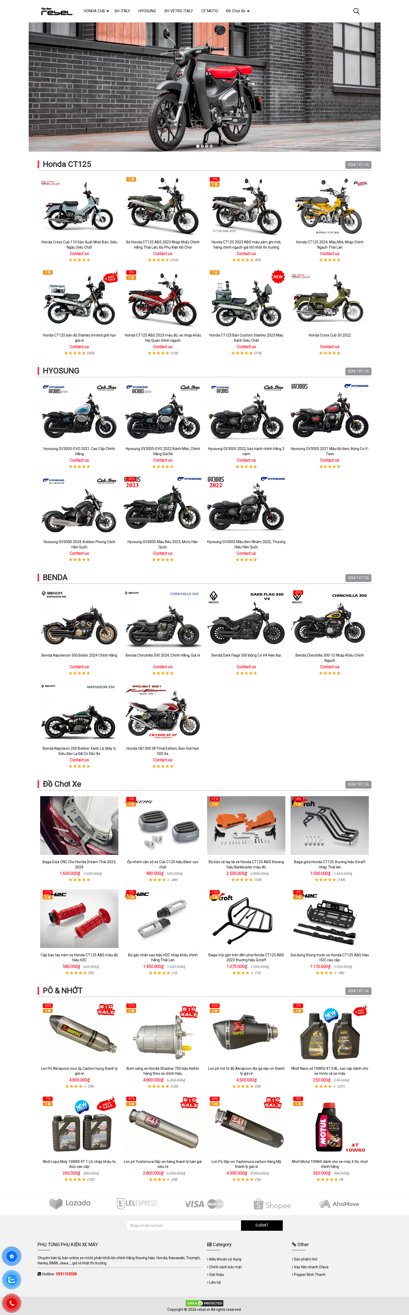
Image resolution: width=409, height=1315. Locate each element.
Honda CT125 (67, 164)
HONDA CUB (94, 11)
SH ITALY (122, 11)
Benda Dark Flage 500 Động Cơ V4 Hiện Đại (246, 655)
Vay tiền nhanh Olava (311, 1267)
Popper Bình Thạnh (310, 1274)
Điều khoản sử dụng (225, 1259)
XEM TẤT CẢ (358, 165)
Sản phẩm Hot (305, 1259)
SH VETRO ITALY (178, 11)
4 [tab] (211, 146)
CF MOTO (209, 11)
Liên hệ (215, 1282)
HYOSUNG (61, 370)
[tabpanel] (204, 87)
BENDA (55, 577)
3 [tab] (206, 146)
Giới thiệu (216, 1274)
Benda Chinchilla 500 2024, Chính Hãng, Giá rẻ (163, 655)
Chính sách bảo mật (225, 1267)
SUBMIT (262, 1225)
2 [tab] (202, 146)
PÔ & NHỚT (62, 990)
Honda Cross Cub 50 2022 (330, 335)
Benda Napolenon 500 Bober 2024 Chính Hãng (79, 655)
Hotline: (59, 1274)
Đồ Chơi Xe (62, 784)
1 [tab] (198, 146)
